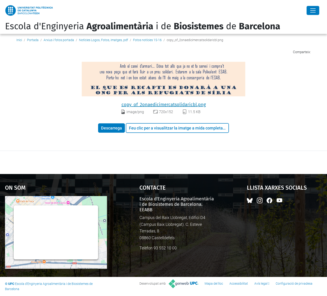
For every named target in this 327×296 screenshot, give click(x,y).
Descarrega (111, 128)
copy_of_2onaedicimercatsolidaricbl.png (163, 104)
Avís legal (261, 283)
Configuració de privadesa (294, 283)
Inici (19, 40)
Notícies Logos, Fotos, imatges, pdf (103, 40)
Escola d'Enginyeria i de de (142, 26)
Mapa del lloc (214, 283)
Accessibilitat (238, 283)
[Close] (313, 10)
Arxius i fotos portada (59, 40)
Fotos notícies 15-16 (147, 40)
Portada (33, 40)
